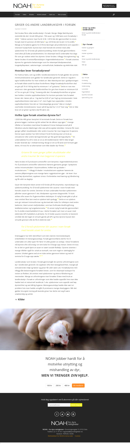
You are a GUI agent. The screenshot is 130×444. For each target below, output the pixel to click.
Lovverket (85, 89)
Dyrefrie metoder (87, 95)
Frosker (84, 50)
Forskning (85, 80)
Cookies (77, 436)
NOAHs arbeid (41, 14)
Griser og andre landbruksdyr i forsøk (91, 34)
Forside (17, 14)
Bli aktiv (31, 14)
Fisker (83, 62)
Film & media (62, 14)
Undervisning (86, 86)
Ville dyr (84, 65)
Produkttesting (86, 83)
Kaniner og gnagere (88, 48)
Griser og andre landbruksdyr (91, 59)
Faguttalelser (86, 92)
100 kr (49, 385)
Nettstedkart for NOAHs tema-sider (60, 436)
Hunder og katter (87, 53)
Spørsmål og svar (87, 97)
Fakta (24, 14)
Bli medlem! (78, 385)
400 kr (67, 385)
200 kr (58, 385)
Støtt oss (52, 14)
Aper (83, 56)
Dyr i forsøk (85, 77)
